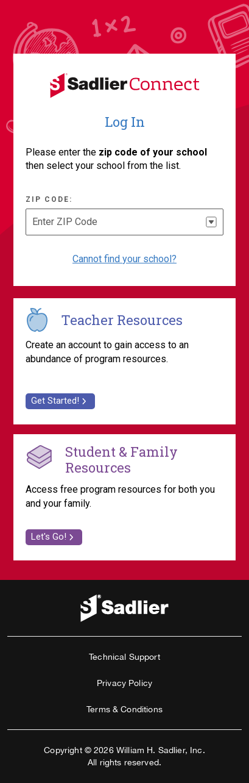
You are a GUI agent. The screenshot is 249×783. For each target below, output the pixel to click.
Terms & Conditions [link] (124, 709)
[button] (211, 221)
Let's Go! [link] (54, 536)
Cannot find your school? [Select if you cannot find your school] (124, 259)
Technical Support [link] (124, 657)
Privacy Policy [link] (124, 683)
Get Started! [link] (60, 400)
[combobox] (124, 222)
